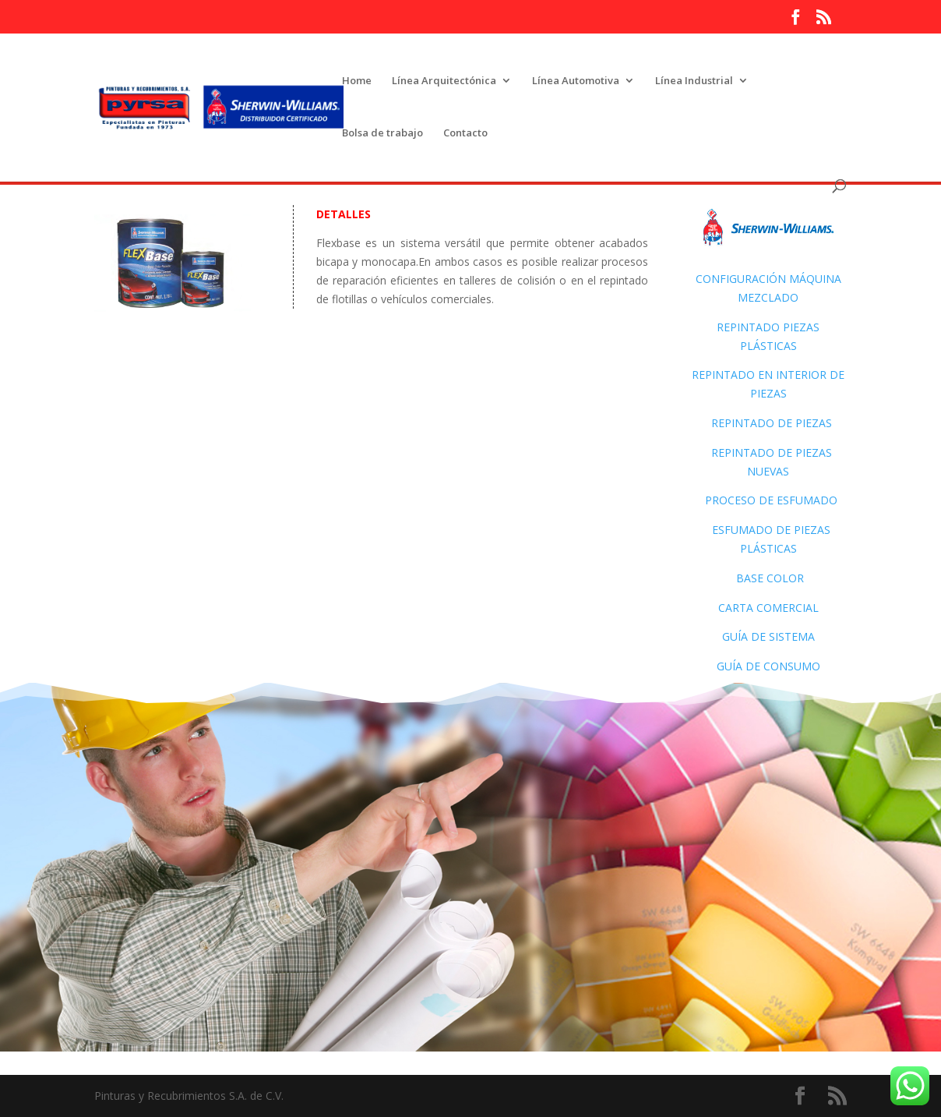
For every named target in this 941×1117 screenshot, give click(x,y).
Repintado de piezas (771, 422)
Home (357, 81)
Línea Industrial (694, 81)
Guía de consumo (768, 666)
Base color (770, 578)
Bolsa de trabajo (382, 133)
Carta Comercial (768, 607)
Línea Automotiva (575, 81)
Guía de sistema (768, 636)
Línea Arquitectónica (444, 81)
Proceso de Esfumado (768, 500)
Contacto (465, 133)
